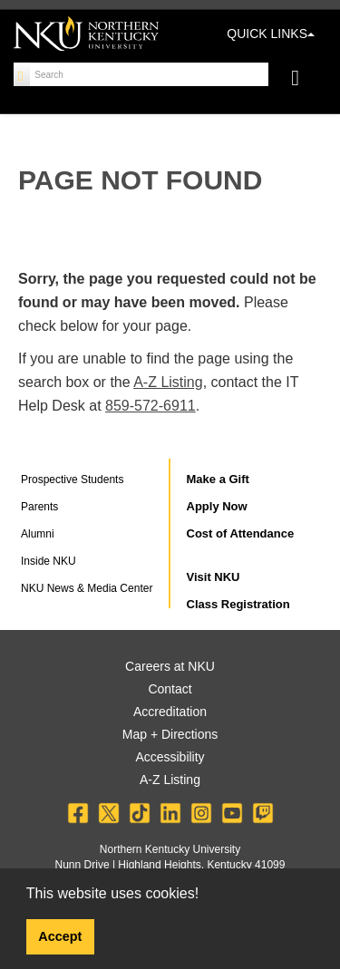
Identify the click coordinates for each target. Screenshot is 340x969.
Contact (169, 689)
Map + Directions (170, 734)
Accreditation (170, 711)
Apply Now (217, 506)
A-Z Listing (167, 382)
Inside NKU (48, 561)
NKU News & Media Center (86, 588)
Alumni (37, 534)
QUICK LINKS (271, 33)
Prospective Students (72, 479)
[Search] (22, 74)
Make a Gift (218, 479)
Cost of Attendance (241, 533)
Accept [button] (60, 936)
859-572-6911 (150, 405)
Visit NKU (213, 577)
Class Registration (238, 604)
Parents (39, 506)
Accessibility (169, 757)
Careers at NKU (170, 666)
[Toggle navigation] (304, 80)
